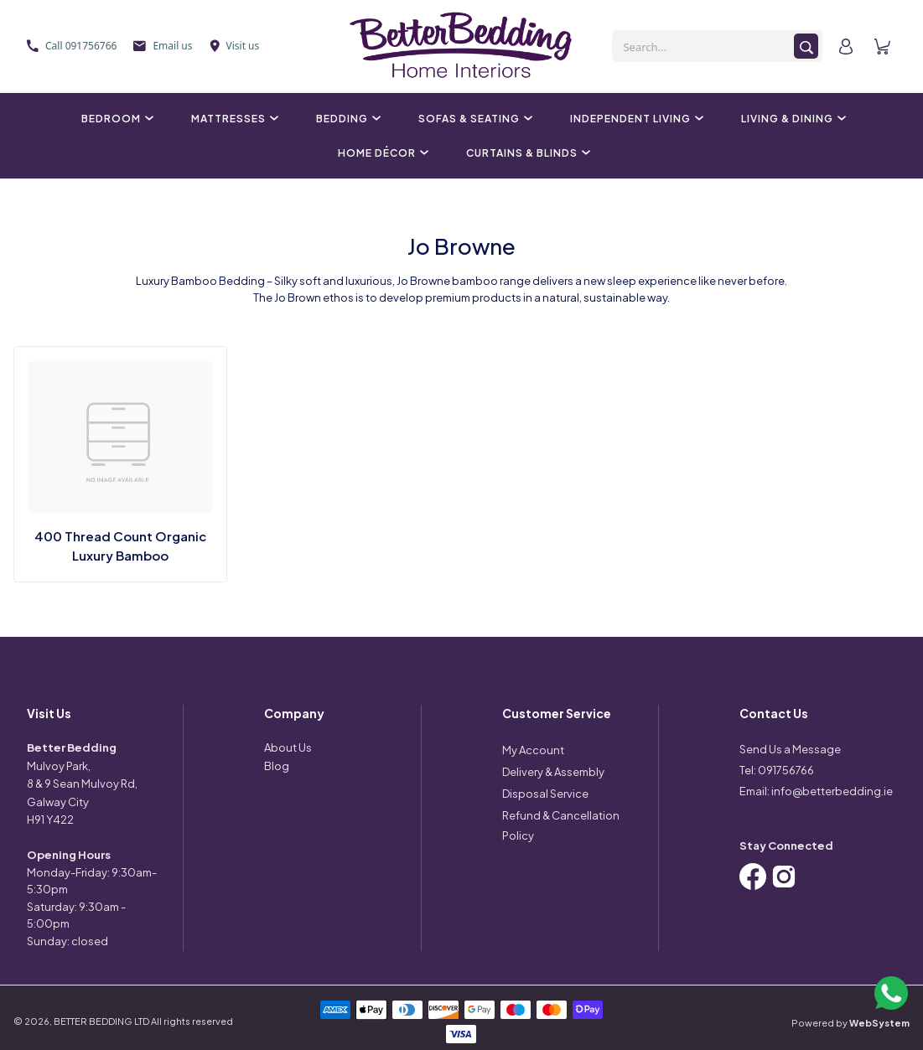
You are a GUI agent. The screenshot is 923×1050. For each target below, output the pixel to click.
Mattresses (232, 118)
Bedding (346, 118)
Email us (162, 46)
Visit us (235, 46)
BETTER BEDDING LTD (101, 1021)
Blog (276, 766)
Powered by (850, 1022)
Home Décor (381, 153)
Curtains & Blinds (526, 153)
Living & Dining (791, 118)
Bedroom (115, 118)
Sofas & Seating (473, 118)
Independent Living (634, 118)
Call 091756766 (72, 46)
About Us (288, 747)
